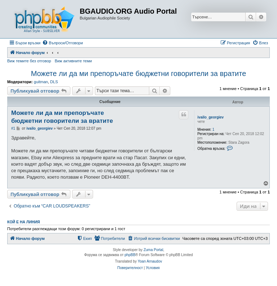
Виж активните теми (73, 61)
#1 (13, 128)
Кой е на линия (23, 222)
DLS (54, 82)
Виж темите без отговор (29, 61)
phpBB (129, 255)
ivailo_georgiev (210, 117)
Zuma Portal (153, 250)
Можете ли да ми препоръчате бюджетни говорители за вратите (138, 73)
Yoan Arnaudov (150, 261)
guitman (41, 82)
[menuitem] (62, 43)
